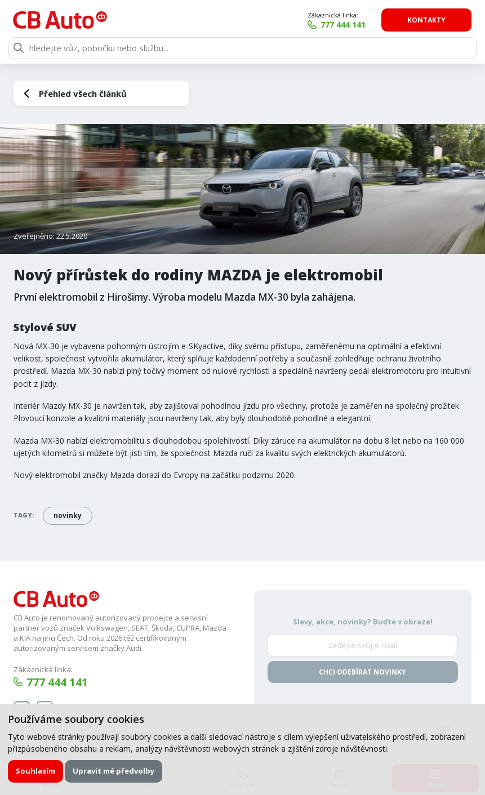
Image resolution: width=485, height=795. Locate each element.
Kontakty (427, 20)
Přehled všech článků (83, 93)
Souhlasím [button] (35, 771)
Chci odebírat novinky (362, 672)
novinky (68, 515)
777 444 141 (343, 24)
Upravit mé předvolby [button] (113, 771)
